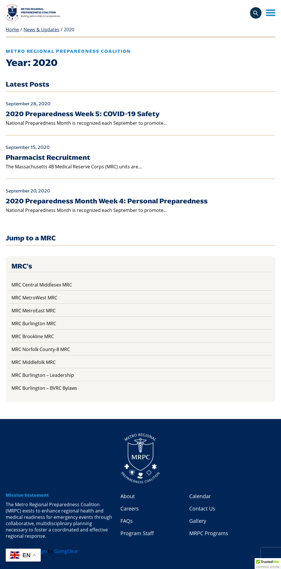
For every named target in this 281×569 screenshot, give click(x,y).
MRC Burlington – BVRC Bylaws (44, 388)
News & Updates (41, 29)
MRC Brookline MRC (32, 336)
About (127, 496)
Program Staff (137, 533)
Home (12, 29)
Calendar (200, 496)
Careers (129, 508)
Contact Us (202, 508)
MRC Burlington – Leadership (42, 375)
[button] (268, 563)
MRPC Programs (208, 533)
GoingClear (66, 551)
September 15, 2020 (28, 147)
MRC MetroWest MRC (34, 298)
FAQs (126, 520)
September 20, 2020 (28, 191)
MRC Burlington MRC (33, 323)
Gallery (197, 520)
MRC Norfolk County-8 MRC (40, 349)
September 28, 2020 (28, 104)
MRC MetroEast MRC (33, 310)
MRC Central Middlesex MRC (41, 285)
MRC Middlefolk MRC (33, 362)
